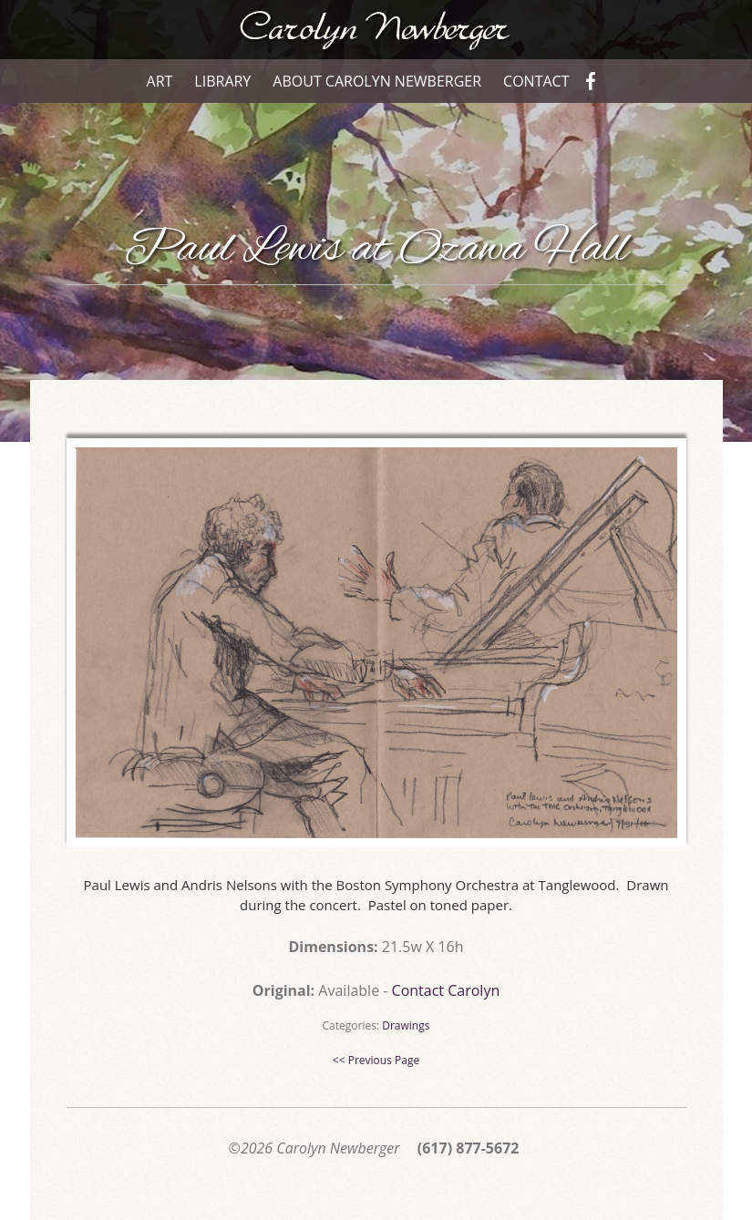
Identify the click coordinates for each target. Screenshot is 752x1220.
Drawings (405, 1025)
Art (160, 81)
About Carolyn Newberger (377, 81)
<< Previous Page (376, 1060)
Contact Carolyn (446, 990)
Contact (536, 81)
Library (222, 81)
